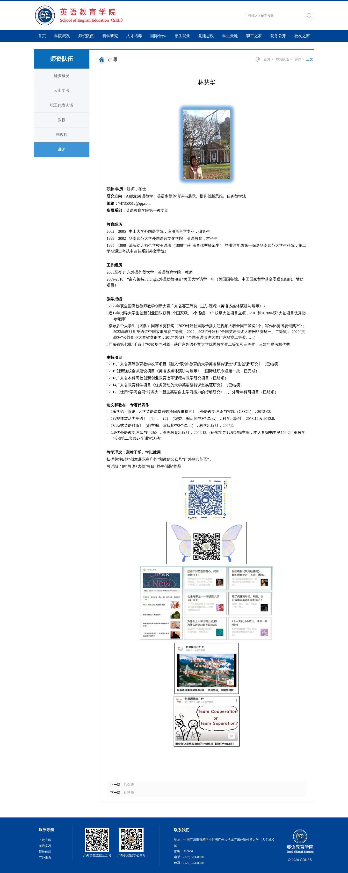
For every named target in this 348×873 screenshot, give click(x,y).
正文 (309, 59)
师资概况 (61, 76)
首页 (42, 36)
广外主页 (45, 857)
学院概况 (62, 36)
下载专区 (45, 840)
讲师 (61, 149)
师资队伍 (86, 36)
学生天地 (230, 36)
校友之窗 (302, 36)
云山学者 (61, 90)
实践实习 (45, 846)
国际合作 (158, 36)
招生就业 (182, 36)
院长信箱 (45, 851)
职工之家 (254, 36)
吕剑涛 (129, 785)
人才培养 (134, 36)
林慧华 (129, 793)
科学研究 (110, 36)
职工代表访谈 (61, 105)
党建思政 (206, 36)
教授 (61, 120)
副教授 (61, 135)
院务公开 (278, 36)
